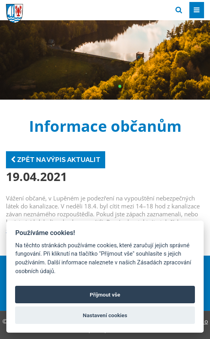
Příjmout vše (105, 294)
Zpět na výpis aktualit (55, 160)
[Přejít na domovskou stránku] (65, 9)
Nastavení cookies (105, 315)
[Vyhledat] (178, 10)
